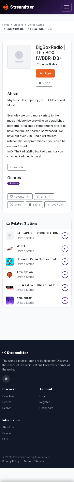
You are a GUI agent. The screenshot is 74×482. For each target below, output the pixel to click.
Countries (8, 396)
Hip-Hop (13, 183)
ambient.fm (24, 298)
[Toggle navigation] (67, 7)
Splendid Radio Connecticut (36, 259)
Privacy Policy (11, 461)
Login (42, 396)
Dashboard (46, 408)
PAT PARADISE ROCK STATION (37, 233)
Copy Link (55, 204)
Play (45, 73)
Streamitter (15, 352)
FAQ (5, 439)
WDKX (21, 246)
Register (44, 402)
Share (16, 204)
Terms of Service (34, 461)
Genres (6, 402)
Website (16, 167)
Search (6, 408)
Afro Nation (25, 272)
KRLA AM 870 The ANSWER (36, 285)
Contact (7, 433)
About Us (8, 427)
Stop (44, 83)
